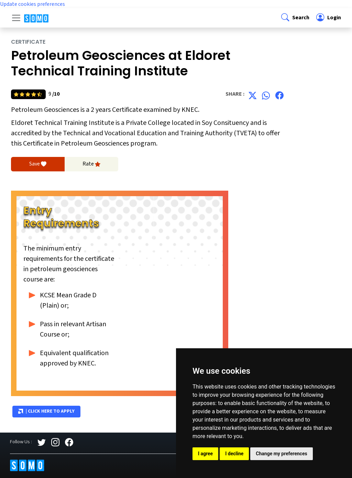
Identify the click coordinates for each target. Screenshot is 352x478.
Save (37, 164)
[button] (294, 18)
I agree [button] (205, 453)
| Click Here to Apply (46, 411)
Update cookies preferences (32, 4)
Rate (91, 164)
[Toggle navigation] (16, 18)
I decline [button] (234, 453)
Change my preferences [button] (281, 453)
